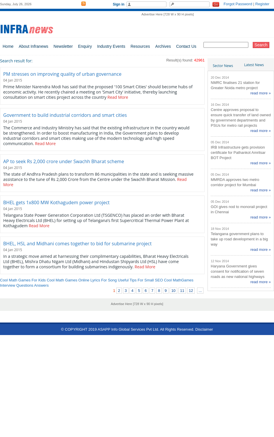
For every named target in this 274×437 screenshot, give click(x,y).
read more (259, 93)
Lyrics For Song (103, 280)
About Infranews (33, 46)
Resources (140, 46)
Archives (163, 46)
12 (191, 290)
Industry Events (111, 46)
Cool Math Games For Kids (23, 280)
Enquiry (85, 46)
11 (182, 290)
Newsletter (63, 46)
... (200, 290)
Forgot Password (238, 4)
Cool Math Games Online (68, 280)
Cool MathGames (178, 280)
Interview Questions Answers (24, 285)
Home (8, 46)
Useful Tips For (130, 280)
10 (173, 290)
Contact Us (186, 46)
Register (262, 4)
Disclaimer (204, 329)
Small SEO (153, 280)
